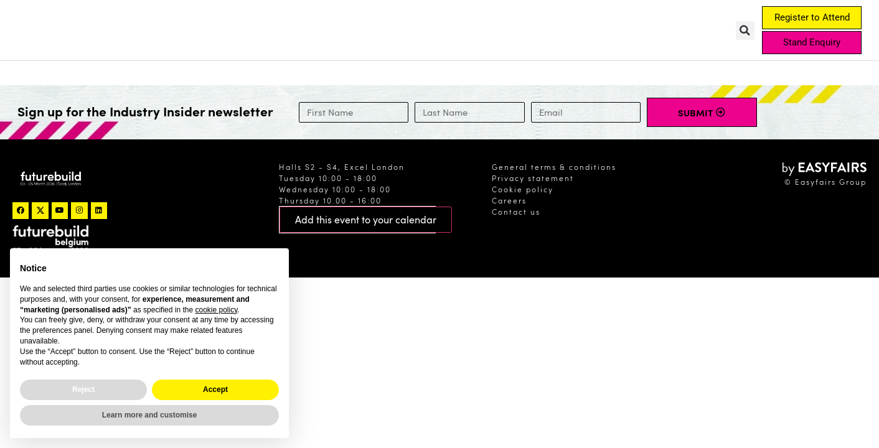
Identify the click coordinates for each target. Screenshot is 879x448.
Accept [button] (215, 389)
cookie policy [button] (216, 310)
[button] (745, 30)
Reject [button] (83, 389)
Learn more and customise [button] (149, 415)
